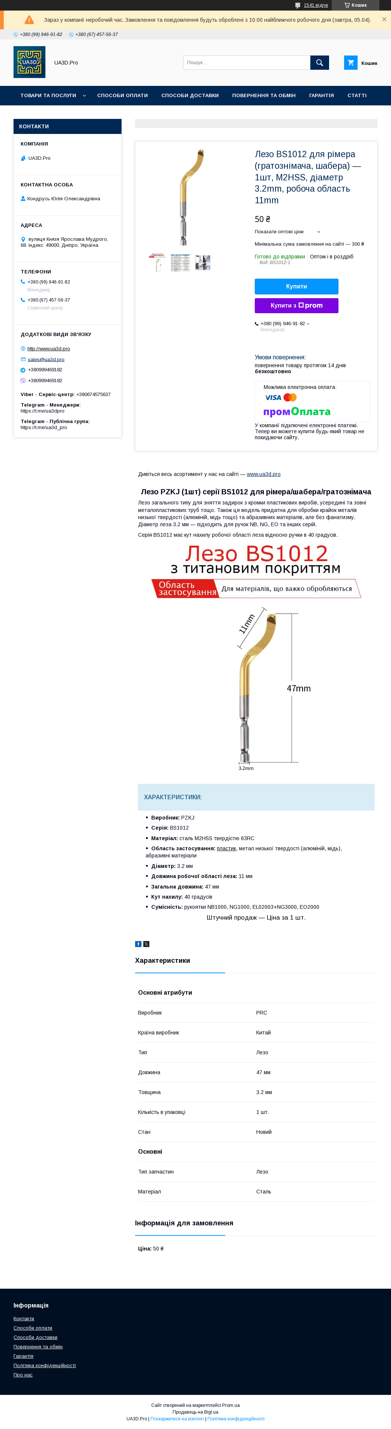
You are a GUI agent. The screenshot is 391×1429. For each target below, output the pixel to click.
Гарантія (321, 95)
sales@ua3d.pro (46, 359)
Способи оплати (122, 95)
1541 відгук (316, 5)
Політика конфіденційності (45, 1365)
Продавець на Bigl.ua (195, 1412)
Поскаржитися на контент (177, 1418)
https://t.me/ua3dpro (43, 411)
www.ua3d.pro (264, 474)
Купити (296, 286)
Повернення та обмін (264, 95)
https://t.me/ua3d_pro (44, 427)
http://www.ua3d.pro (48, 348)
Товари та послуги (48, 95)
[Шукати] (319, 63)
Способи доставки (190, 95)
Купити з (296, 305)
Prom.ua (231, 1405)
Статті (357, 95)
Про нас (74, 115)
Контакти (34, 115)
